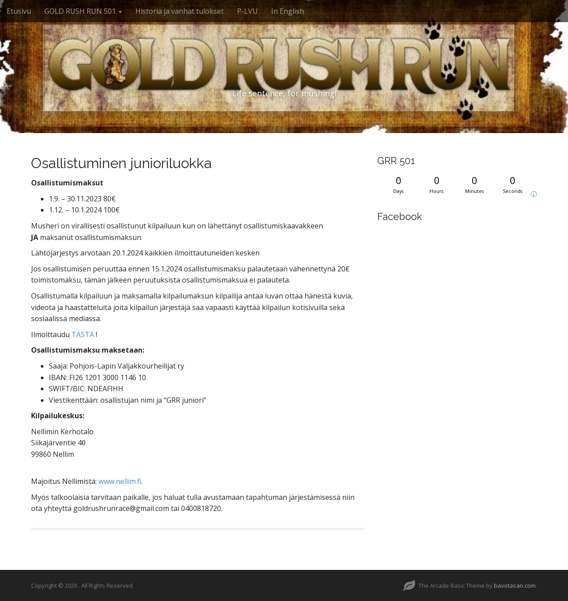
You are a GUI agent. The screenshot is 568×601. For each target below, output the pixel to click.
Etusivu (19, 11)
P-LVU (247, 11)
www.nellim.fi (120, 481)
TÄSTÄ (82, 334)
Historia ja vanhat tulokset (179, 11)
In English (287, 11)
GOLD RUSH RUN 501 (83, 11)
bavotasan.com (515, 585)
